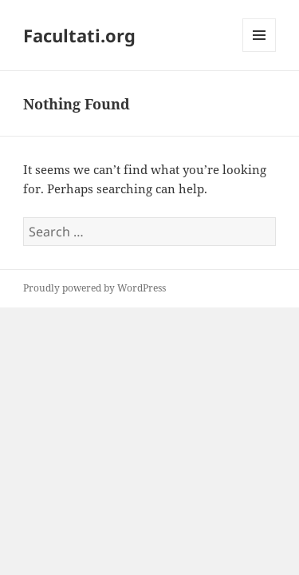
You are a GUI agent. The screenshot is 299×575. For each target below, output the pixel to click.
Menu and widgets (259, 51)
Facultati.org (79, 35)
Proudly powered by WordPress (94, 288)
